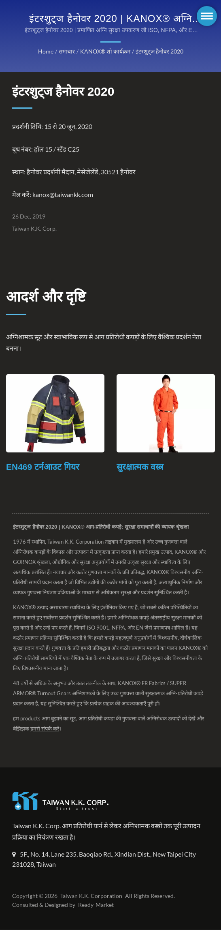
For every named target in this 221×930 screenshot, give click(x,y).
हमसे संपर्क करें (53, 729)
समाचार (67, 51)
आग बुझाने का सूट (59, 719)
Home (45, 51)
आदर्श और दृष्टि (45, 296)
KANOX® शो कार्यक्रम (105, 51)
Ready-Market (97, 905)
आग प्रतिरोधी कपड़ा (98, 719)
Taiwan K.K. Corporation (90, 896)
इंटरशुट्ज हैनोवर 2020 (158, 51)
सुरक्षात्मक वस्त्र (140, 467)
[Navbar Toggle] (207, 16)
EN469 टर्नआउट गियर (42, 467)
